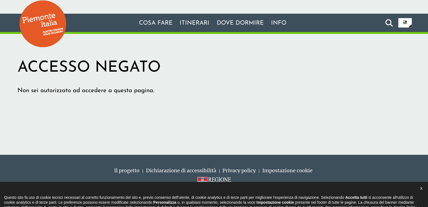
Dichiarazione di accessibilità (181, 170)
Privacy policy (239, 170)
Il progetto (126, 170)
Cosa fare (153, 23)
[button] (11, 197)
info (282, 23)
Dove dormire (241, 23)
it (405, 23)
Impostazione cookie (287, 170)
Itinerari (193, 23)
